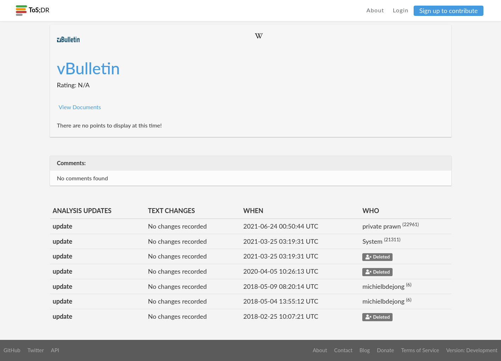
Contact (343, 350)
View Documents (80, 107)
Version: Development (471, 350)
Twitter (35, 350)
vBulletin (88, 68)
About (375, 10)
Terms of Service (420, 350)
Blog (364, 350)
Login (401, 10)
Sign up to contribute (448, 10)
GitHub (12, 350)
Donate (385, 350)
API (55, 350)
